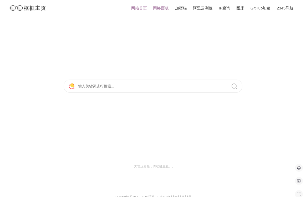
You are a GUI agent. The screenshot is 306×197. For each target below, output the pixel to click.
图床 (240, 8)
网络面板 (161, 8)
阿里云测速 (203, 8)
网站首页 (139, 8)
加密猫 (181, 8)
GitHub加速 (261, 8)
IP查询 (224, 8)
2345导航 (285, 8)
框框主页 (27, 8)
